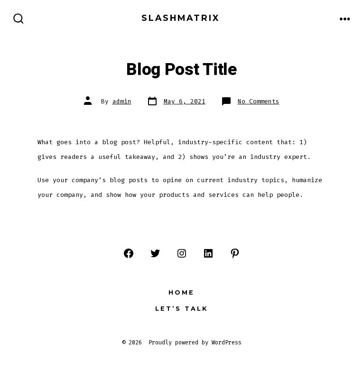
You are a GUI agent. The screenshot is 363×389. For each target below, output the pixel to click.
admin (121, 101)
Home (181, 292)
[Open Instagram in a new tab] (181, 253)
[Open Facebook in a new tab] (128, 253)
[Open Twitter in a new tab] (155, 253)
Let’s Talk (181, 308)
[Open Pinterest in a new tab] (234, 253)
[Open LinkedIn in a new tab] (208, 253)
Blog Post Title (181, 69)
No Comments (258, 101)
